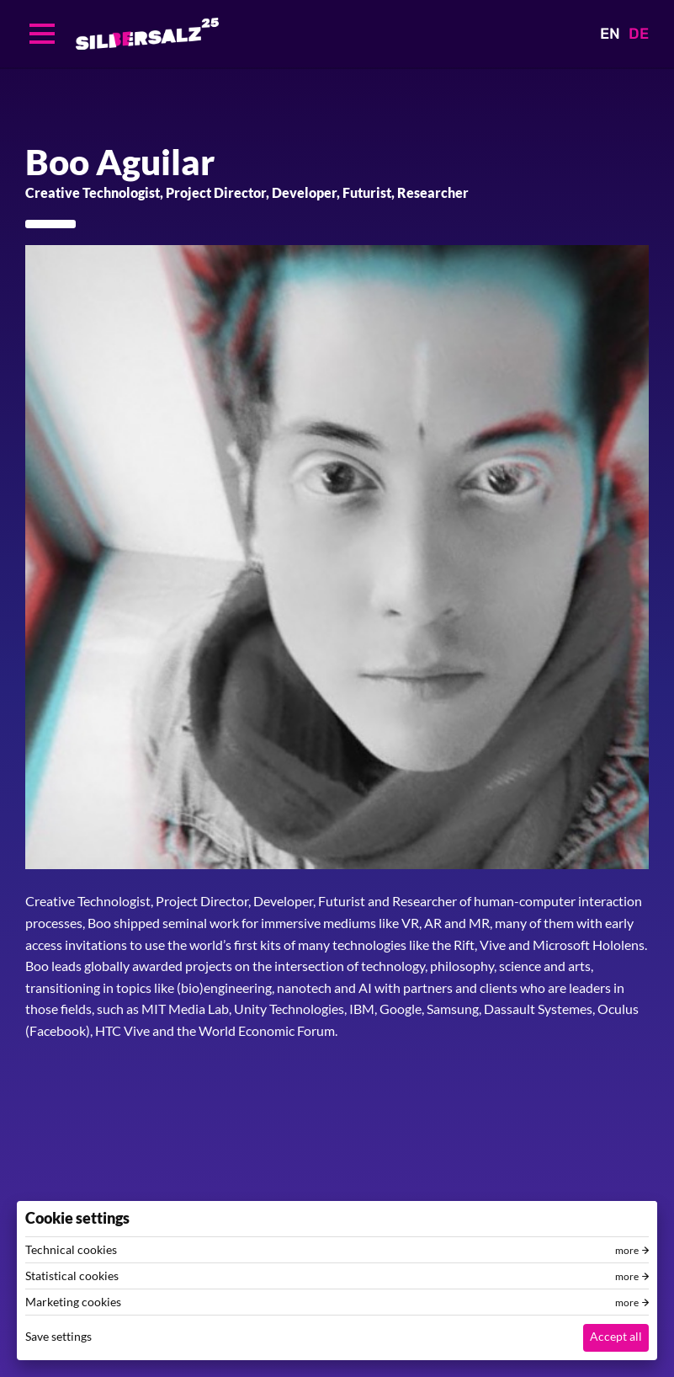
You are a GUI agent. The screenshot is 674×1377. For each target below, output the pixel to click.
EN (610, 33)
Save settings (58, 1336)
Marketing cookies (73, 1302)
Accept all (616, 1336)
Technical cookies (71, 1250)
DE (639, 33)
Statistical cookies (72, 1276)
